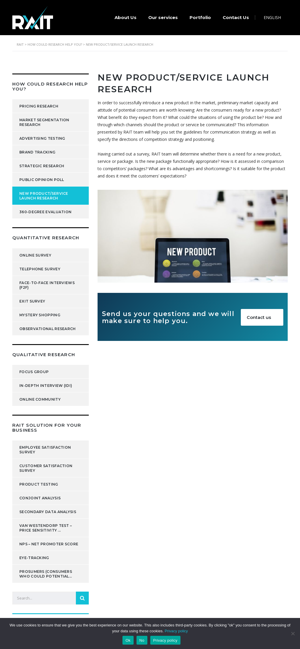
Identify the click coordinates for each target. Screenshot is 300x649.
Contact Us (236, 17)
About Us (126, 17)
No (141, 640)
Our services (163, 17)
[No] (293, 633)
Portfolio (200, 17)
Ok (127, 640)
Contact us (265, 317)
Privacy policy (176, 631)
